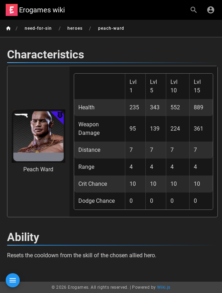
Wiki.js (163, 287)
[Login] (210, 9)
